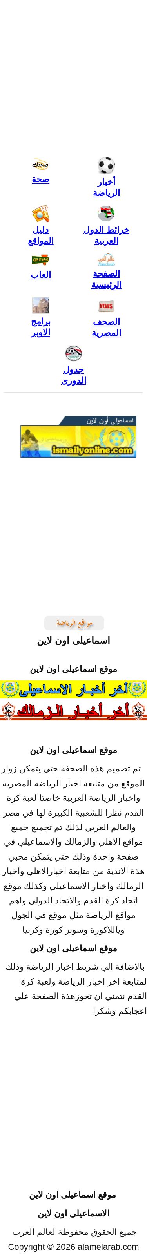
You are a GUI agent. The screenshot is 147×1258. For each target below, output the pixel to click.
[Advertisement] (73, 1110)
